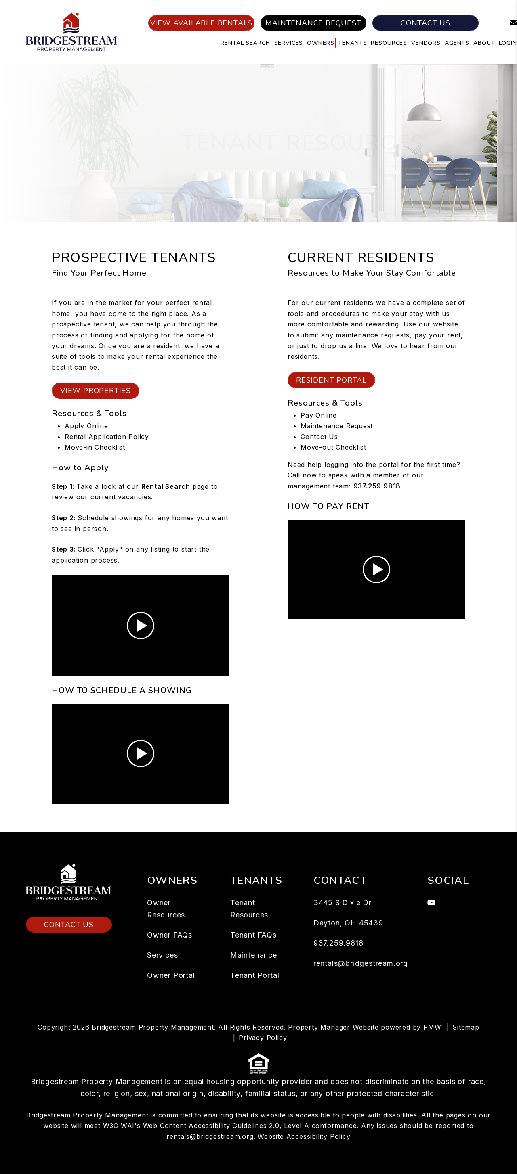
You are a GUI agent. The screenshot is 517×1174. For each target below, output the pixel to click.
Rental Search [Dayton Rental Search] (245, 43)
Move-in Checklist (95, 447)
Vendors (426, 43)
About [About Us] (484, 43)
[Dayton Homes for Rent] (165, 486)
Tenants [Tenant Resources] (352, 43)
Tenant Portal (254, 975)
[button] (507, 23)
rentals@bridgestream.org (360, 963)
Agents (457, 43)
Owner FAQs (169, 935)
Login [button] (508, 43)
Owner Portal (171, 975)
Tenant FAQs (253, 935)
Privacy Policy (263, 1038)
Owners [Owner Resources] (320, 43)
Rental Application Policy (107, 437)
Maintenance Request (313, 23)
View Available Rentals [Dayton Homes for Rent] (201, 23)
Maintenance (253, 955)
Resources (389, 43)
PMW (432, 1027)
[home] (71, 31)
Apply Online (86, 426)
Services (162, 955)
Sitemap (465, 1027)
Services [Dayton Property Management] (288, 43)
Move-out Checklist (333, 447)
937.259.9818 (377, 486)
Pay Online (319, 415)
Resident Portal (331, 380)
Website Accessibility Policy (304, 1136)
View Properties (95, 391)
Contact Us (425, 23)
